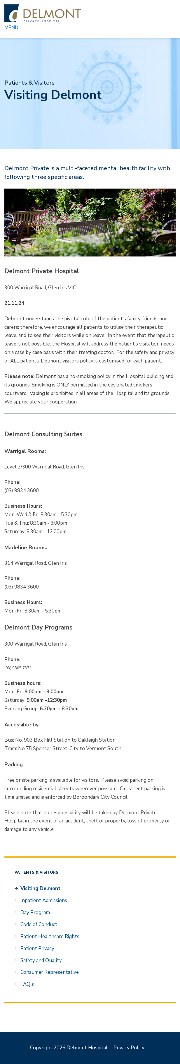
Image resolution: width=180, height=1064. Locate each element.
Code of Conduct (38, 924)
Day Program (35, 912)
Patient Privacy (37, 948)
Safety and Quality (41, 960)
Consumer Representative (49, 972)
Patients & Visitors (29, 83)
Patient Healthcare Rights (49, 936)
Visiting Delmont (40, 888)
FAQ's (27, 984)
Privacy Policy (128, 1047)
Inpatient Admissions (43, 900)
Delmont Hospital (42, 13)
